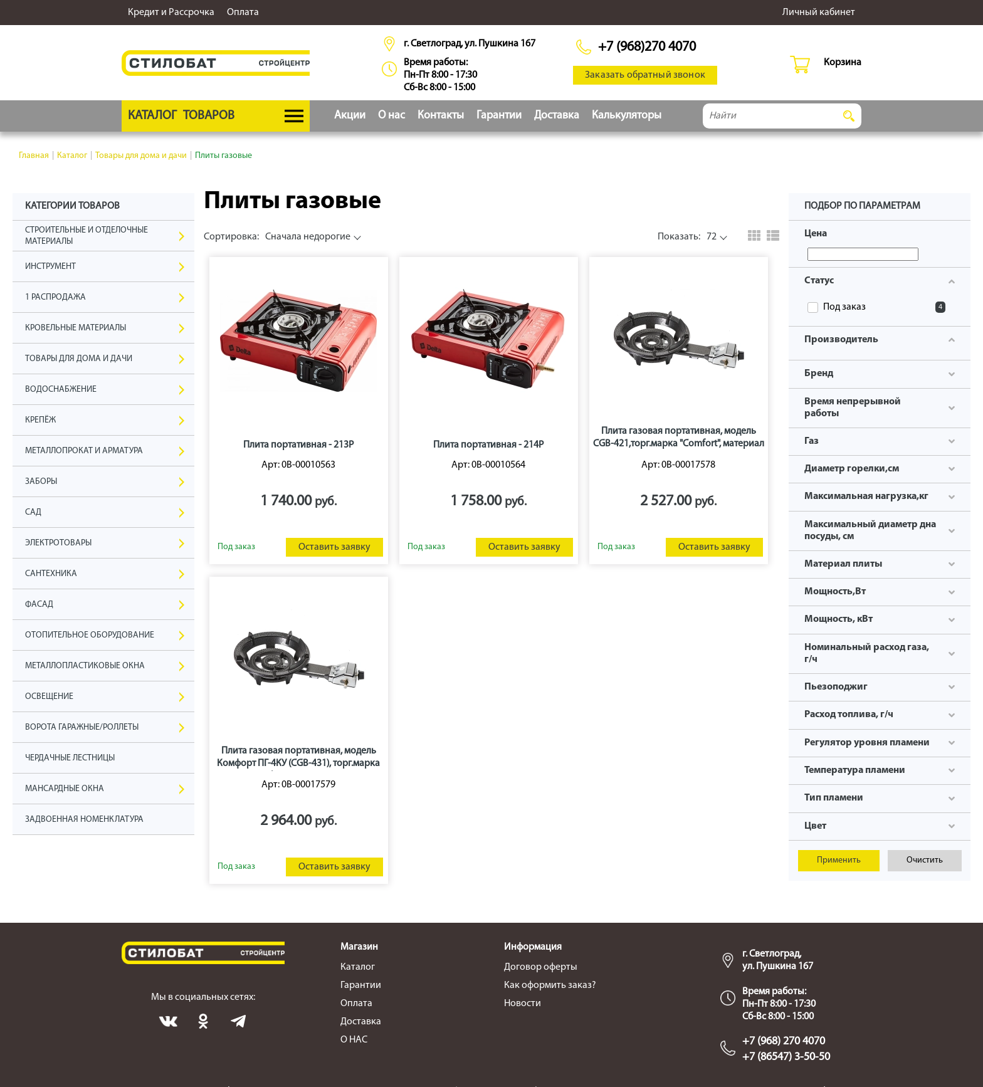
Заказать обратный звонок (645, 75)
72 (687, 237)
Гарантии (499, 116)
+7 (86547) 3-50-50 (786, 1057)
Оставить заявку (334, 547)
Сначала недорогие (277, 237)
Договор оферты (540, 967)
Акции (349, 116)
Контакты (441, 116)
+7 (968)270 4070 (647, 47)
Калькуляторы (626, 116)
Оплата (243, 13)
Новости (522, 1004)
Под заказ (884, 307)
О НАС (353, 1040)
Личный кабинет (818, 13)
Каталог (357, 967)
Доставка (556, 116)
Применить (839, 860)
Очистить (925, 860)
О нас (391, 116)
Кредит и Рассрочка (171, 13)
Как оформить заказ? (550, 985)
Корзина (842, 63)
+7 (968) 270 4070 (783, 1042)
